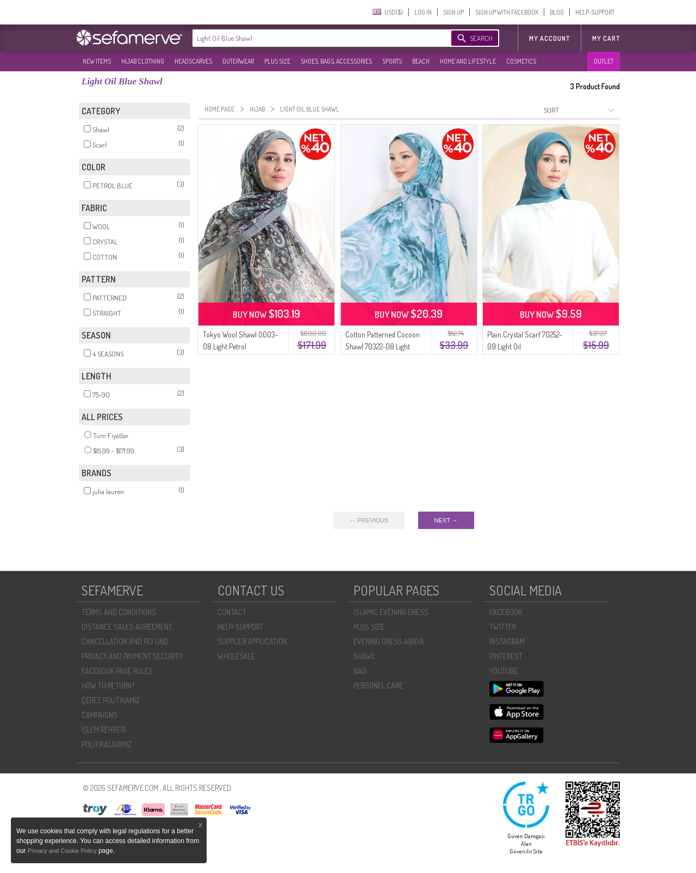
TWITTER (502, 626)
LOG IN (423, 12)
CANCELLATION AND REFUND (125, 641)
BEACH (421, 61)
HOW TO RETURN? (108, 685)
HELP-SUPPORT (594, 12)
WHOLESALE (236, 656)
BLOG (557, 12)
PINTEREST (506, 656)
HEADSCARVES (193, 61)
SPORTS (392, 61)
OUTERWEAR (238, 61)
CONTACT (231, 612)
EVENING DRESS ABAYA (388, 641)
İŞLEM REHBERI (104, 729)
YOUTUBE (503, 670)
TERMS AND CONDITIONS (119, 612)
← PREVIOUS (369, 520)
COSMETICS (521, 61)
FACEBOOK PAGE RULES (117, 670)
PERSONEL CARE (378, 685)
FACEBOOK (505, 612)
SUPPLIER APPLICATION (252, 641)
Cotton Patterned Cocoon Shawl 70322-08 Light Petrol (382, 346)
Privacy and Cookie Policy (63, 850)
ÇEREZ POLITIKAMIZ (111, 700)
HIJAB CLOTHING (142, 61)
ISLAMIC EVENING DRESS (390, 612)
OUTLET (603, 61)
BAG (359, 670)
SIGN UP (453, 12)
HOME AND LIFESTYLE (468, 61)
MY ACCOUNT (549, 38)
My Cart (606, 38)
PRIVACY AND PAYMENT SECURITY (132, 656)
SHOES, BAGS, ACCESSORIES (336, 61)
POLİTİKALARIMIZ (107, 744)
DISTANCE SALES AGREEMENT (127, 626)
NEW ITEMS (97, 61)
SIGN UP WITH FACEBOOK (506, 12)
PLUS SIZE (277, 61)
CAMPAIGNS (99, 715)
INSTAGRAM (507, 641)
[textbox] (311, 38)
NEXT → (446, 520)
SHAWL (364, 656)
